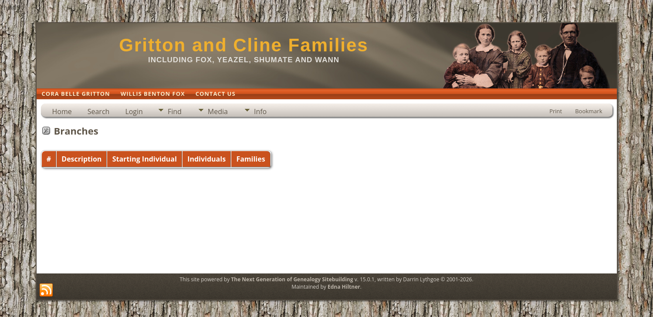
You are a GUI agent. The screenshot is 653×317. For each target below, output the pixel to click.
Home (62, 111)
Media (218, 111)
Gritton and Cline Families (243, 45)
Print (555, 111)
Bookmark (588, 111)
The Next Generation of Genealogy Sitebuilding (292, 279)
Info (260, 111)
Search (99, 111)
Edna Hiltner (344, 286)
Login (134, 111)
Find (175, 111)
